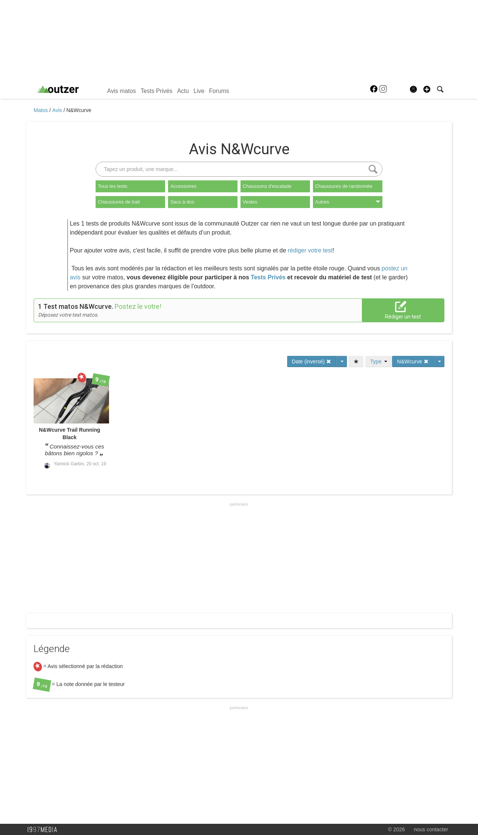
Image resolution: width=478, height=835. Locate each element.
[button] (427, 89)
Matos (41, 110)
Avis (57, 110)
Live (198, 91)
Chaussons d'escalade (267, 186)
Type (378, 361)
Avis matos (121, 91)
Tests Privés (156, 91)
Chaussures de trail (119, 202)
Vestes (250, 202)
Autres (347, 202)
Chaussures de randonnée (343, 186)
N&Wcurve (78, 110)
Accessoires (183, 186)
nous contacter (431, 829)
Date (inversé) (312, 361)
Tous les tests (112, 186)
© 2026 (396, 829)
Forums (219, 91)
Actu (183, 91)
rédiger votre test (310, 250)
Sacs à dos (182, 202)
